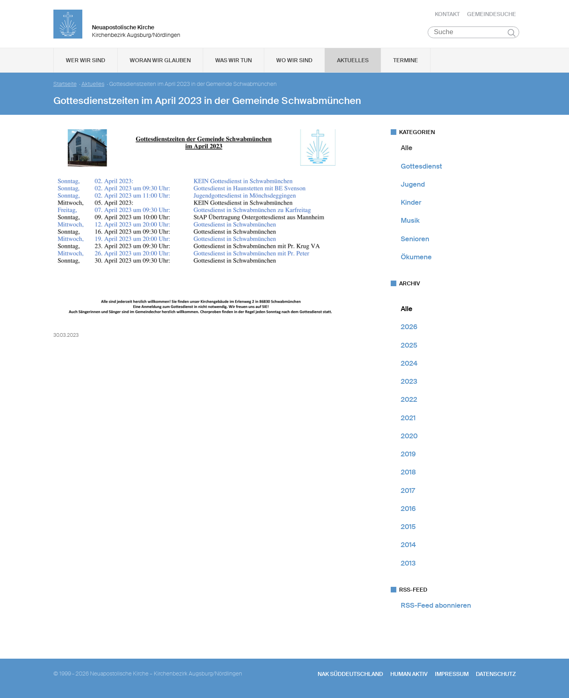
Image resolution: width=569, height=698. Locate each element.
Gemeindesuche (491, 14)
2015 (408, 527)
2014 (408, 545)
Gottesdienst (421, 166)
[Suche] (474, 32)
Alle (406, 148)
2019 (408, 454)
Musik (410, 220)
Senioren (415, 238)
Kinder (411, 202)
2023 (409, 381)
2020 (409, 436)
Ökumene (416, 257)
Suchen (512, 33)
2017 (408, 490)
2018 (408, 472)
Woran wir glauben (160, 60)
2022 (409, 399)
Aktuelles (353, 60)
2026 (409, 327)
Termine (405, 60)
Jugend (413, 184)
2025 (409, 345)
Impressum (452, 674)
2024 (409, 363)
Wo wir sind (294, 60)
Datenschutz (496, 674)
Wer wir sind (85, 60)
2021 (408, 417)
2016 (408, 509)
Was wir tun (233, 60)
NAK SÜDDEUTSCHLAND (350, 674)
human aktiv (409, 674)
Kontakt (447, 14)
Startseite (65, 84)
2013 (408, 563)
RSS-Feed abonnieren (436, 605)
